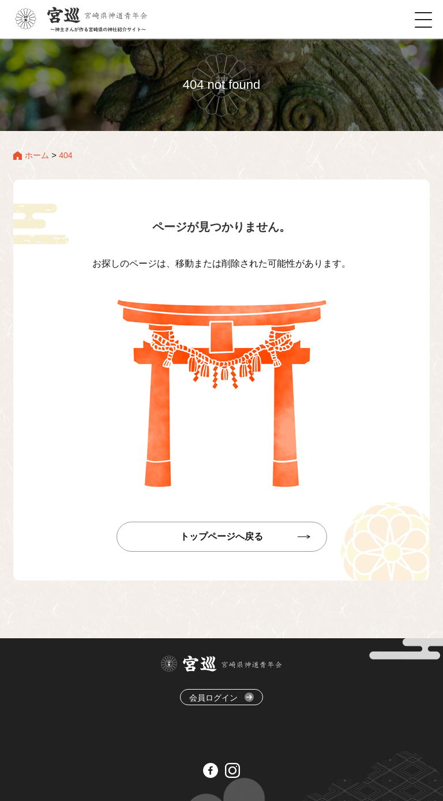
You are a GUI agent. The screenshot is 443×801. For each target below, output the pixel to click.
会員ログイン (221, 697)
